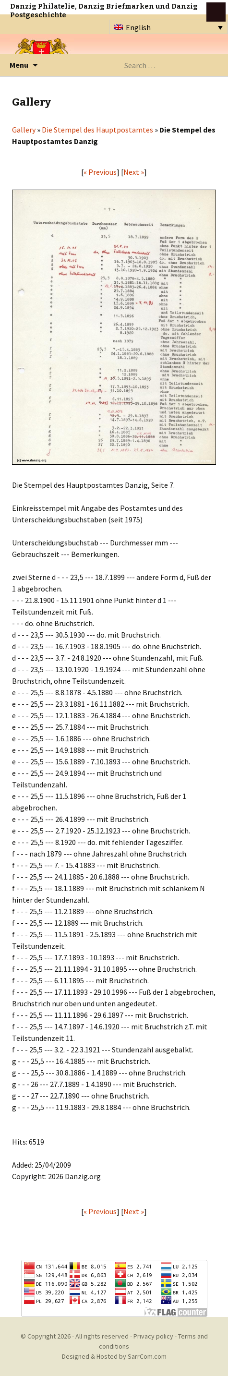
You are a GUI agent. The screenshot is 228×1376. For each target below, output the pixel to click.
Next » (133, 172)
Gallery (24, 129)
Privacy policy (153, 1336)
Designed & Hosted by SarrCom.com (114, 1356)
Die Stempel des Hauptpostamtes (97, 129)
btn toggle (216, 12)
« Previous (100, 172)
